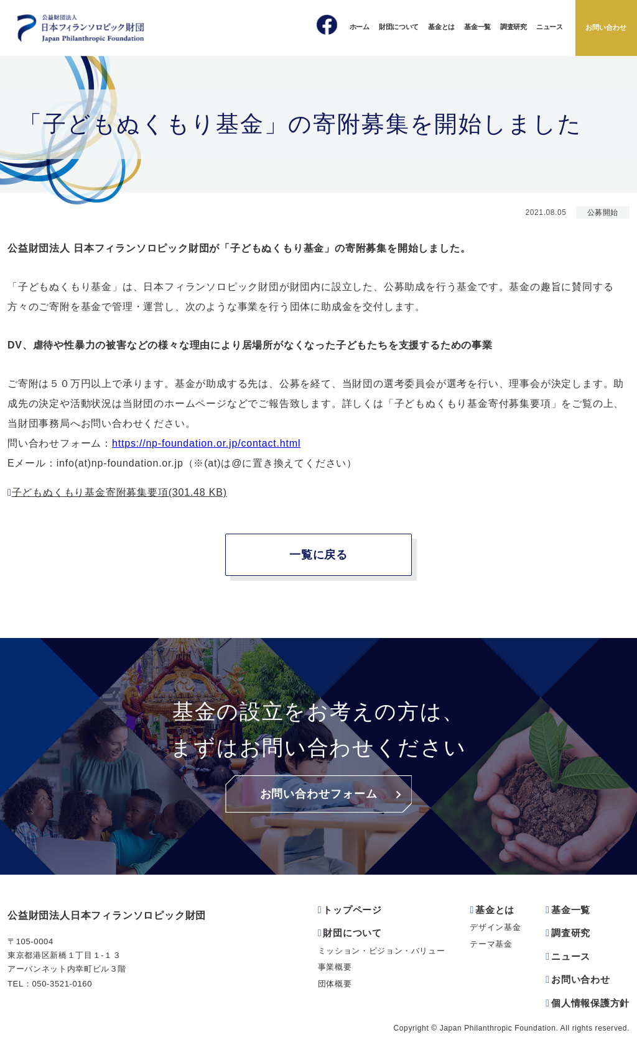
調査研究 (513, 26)
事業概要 (335, 967)
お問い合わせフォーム (319, 794)
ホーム (360, 26)
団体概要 (335, 983)
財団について (399, 26)
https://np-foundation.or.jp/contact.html (206, 443)
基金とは (441, 26)
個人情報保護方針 (590, 1003)
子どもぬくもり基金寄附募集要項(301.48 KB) (119, 492)
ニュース (549, 26)
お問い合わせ (605, 27)
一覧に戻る (318, 555)
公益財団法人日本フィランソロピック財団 (106, 915)
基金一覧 (477, 26)
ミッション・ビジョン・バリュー (381, 950)
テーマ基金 (491, 944)
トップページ (352, 909)
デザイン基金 (495, 927)
